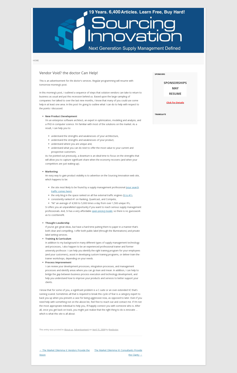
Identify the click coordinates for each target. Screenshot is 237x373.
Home (36, 60)
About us (68, 329)
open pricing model (102, 211)
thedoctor (113, 329)
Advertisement (81, 329)
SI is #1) (128, 195)
